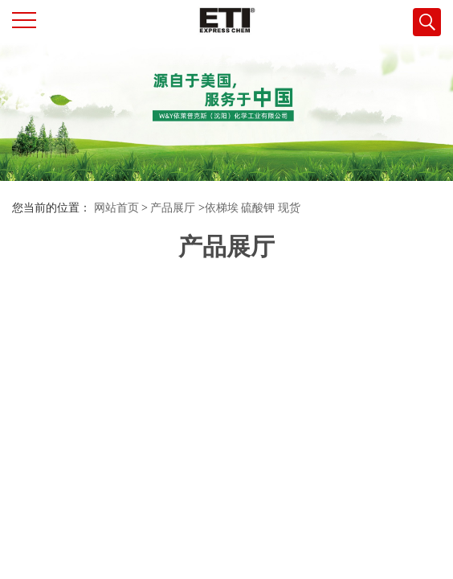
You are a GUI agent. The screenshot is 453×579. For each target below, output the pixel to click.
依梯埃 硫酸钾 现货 (252, 208)
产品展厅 (172, 208)
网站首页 (116, 208)
